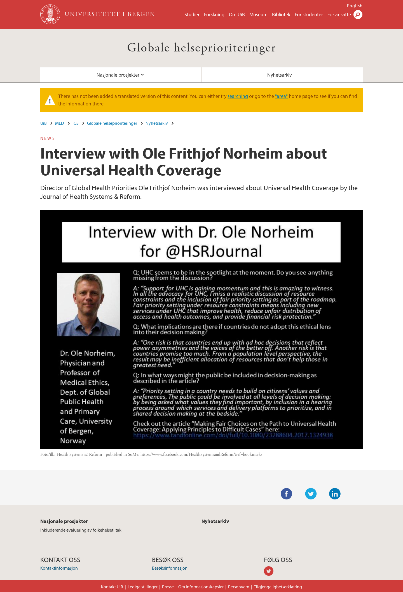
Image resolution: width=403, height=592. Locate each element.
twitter (270, 571)
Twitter (311, 494)
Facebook (286, 494)
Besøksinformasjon (170, 568)
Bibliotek (281, 14)
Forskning (214, 14)
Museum (258, 14)
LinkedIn (335, 494)
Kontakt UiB (112, 586)
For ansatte (339, 14)
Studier (192, 14)
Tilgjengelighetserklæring (278, 586)
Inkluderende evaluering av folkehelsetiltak (80, 530)
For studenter (309, 14)
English (355, 5)
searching (238, 96)
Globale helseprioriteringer (201, 48)
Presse (168, 586)
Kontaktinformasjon (59, 568)
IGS (75, 123)
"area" (281, 96)
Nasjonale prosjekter (118, 75)
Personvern (238, 586)
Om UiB (237, 14)
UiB (43, 123)
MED (59, 123)
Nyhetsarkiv (279, 75)
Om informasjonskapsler (201, 586)
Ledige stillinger (143, 586)
